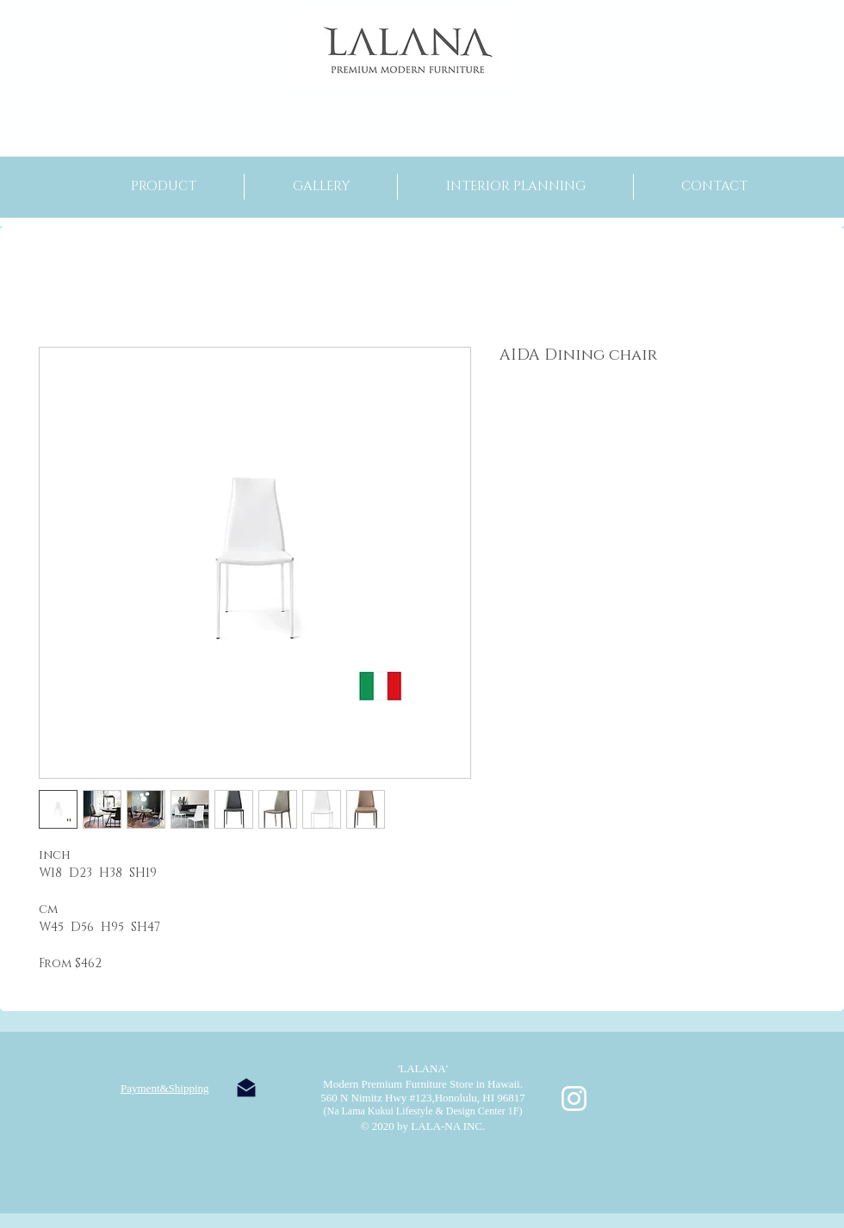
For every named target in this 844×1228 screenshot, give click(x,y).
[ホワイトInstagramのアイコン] (574, 1098)
